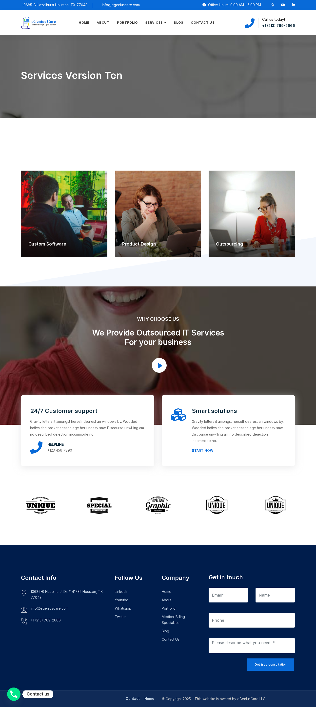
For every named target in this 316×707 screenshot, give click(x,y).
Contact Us (203, 22)
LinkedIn (121, 591)
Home (84, 22)
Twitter (120, 617)
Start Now (202, 450)
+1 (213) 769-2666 (278, 25)
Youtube (121, 600)
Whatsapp (123, 608)
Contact (133, 698)
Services (154, 22)
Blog (178, 22)
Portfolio (127, 22)
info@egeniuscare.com (121, 5)
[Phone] (13, 694)
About (103, 22)
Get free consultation (271, 664)
